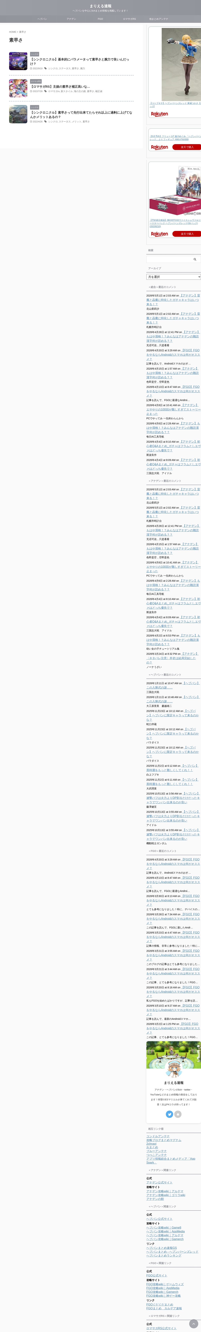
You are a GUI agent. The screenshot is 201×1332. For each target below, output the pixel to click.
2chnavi (151, 1056)
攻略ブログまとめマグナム (163, 1052)
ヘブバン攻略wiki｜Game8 (163, 1139)
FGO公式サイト (156, 1187)
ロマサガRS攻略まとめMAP (164, 1277)
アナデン (71, 19)
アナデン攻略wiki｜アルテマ (164, 1103)
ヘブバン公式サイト (159, 1131)
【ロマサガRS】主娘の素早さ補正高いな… (58, 85)
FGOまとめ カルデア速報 (164, 1220)
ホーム (78, 1308)
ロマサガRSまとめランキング (165, 1281)
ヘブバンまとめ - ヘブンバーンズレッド (172, 1164)
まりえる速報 (100, 6)
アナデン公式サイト (159, 1094)
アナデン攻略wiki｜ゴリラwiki (165, 1107)
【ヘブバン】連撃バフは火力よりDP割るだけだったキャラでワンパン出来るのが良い (173, 754)
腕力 (80, 64)
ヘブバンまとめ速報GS (161, 1160)
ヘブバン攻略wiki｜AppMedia (165, 1143)
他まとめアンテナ (158, 19)
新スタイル (65, 90)
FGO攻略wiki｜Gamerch (162, 1204)
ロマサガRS (129, 19)
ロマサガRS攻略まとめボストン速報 (170, 1269)
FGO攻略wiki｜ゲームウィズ (165, 1196)
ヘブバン (42, 19)
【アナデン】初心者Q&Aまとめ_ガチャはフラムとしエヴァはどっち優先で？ (173, 428)
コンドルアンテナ (158, 1048)
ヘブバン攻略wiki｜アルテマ (164, 1147)
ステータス (63, 64)
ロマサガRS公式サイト (161, 1240)
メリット (74, 121)
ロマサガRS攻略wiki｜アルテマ (166, 1253)
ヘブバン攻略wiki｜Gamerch (165, 1151)
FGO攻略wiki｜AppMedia (162, 1200)
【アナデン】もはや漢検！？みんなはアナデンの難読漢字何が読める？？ (173, 328)
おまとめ (152, 1059)
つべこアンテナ (156, 1067)
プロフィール (92, 1308)
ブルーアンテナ (156, 1063)
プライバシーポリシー (115, 1308)
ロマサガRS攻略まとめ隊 (163, 1273)
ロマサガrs (53, 90)
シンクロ (52, 64)
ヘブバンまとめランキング (163, 1167)
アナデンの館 (155, 1111)
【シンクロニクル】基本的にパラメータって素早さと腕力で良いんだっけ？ (79, 59)
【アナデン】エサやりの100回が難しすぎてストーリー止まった (172, 392)
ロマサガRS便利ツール (161, 1260)
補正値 (95, 90)
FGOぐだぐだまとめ (159, 1216)
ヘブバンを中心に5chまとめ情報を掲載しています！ (100, 1321)
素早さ (73, 64)
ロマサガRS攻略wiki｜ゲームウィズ (169, 1249)
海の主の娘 (77, 90)
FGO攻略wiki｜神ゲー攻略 (163, 1208)
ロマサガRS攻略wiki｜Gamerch (167, 1257)
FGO (100, 19)
